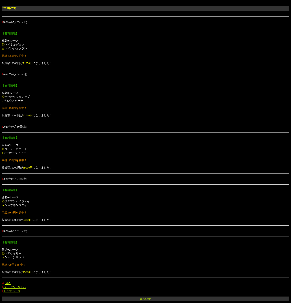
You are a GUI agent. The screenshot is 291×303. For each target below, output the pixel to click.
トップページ (11, 291)
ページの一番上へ (14, 287)
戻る (8, 283)
